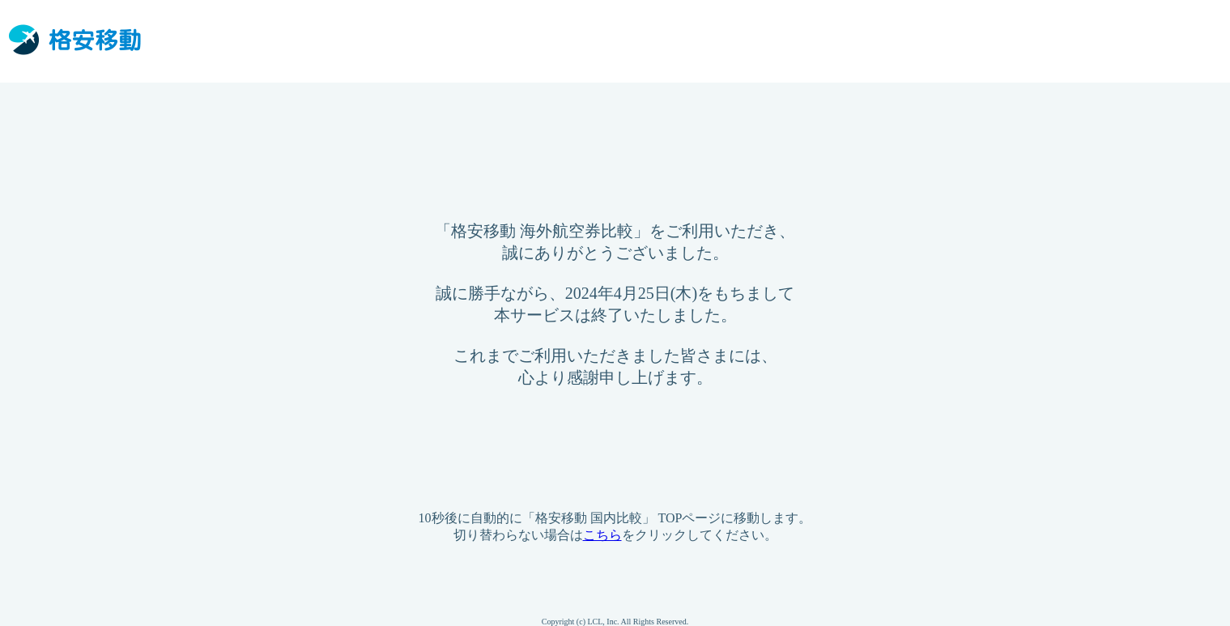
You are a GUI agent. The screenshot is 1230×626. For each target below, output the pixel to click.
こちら (602, 535)
